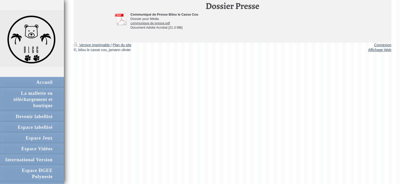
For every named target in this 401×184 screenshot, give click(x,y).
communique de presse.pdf (150, 23)
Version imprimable (92, 45)
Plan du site (122, 45)
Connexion (382, 45)
